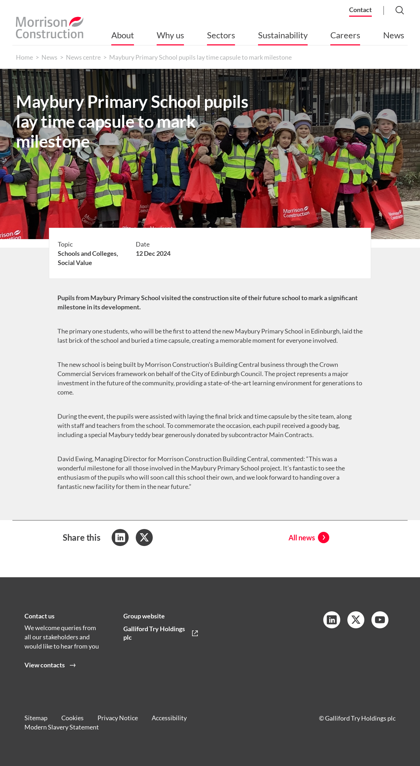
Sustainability (283, 35)
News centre (83, 57)
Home (24, 57)
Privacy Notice (118, 718)
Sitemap (35, 718)
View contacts (44, 665)
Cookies (73, 718)
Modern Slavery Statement (61, 727)
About (122, 35)
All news (302, 537)
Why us (170, 35)
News (393, 35)
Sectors (221, 35)
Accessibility (170, 718)
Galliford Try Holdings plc (154, 633)
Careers (345, 35)
